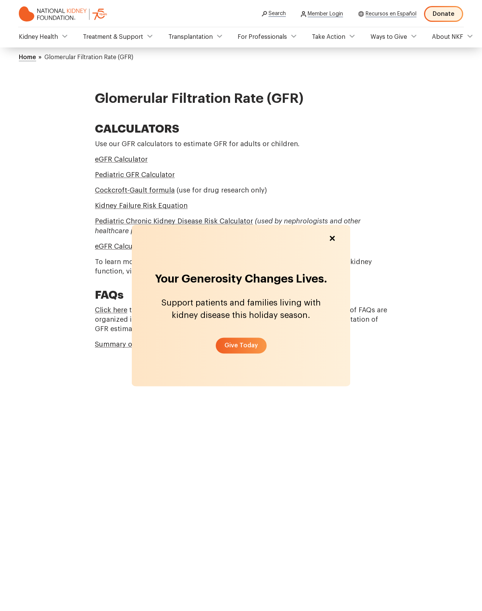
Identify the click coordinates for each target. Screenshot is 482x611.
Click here (111, 310)
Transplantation (190, 37)
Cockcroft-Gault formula (135, 190)
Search (277, 13)
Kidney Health (38, 37)
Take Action (328, 37)
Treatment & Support (113, 37)
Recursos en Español (391, 14)
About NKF (447, 37)
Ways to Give (389, 37)
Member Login (325, 14)
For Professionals (262, 37)
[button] (241, 345)
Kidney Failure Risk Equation (141, 205)
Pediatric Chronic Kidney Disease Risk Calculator (174, 221)
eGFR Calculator (121, 159)
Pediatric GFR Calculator (135, 174)
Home (27, 57)
